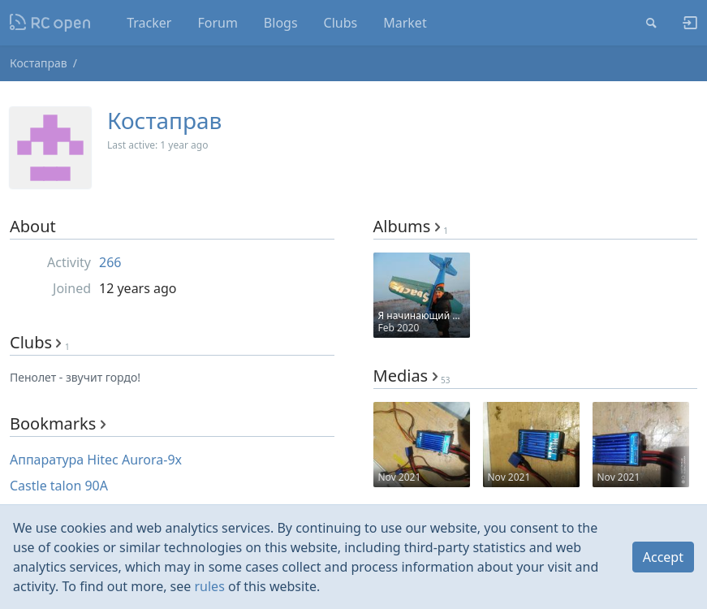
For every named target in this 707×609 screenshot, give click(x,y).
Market (404, 23)
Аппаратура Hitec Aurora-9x (96, 460)
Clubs (341, 23)
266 (110, 262)
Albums (411, 226)
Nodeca (51, 22)
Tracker (149, 23)
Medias (411, 376)
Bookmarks (58, 423)
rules (209, 586)
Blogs (281, 23)
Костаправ (38, 63)
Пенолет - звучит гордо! (75, 377)
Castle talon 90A (59, 486)
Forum (217, 23)
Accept (663, 557)
